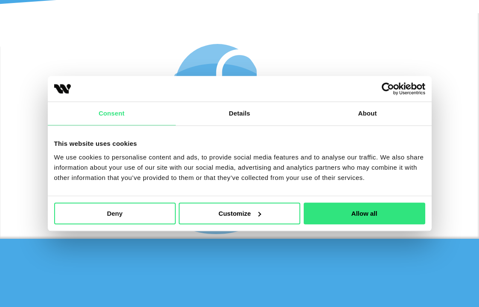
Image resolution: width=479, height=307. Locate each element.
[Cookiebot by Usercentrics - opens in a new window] (388, 88)
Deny (115, 213)
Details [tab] (239, 113)
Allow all (364, 213)
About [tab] (367, 113)
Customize (239, 213)
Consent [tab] (112, 113)
